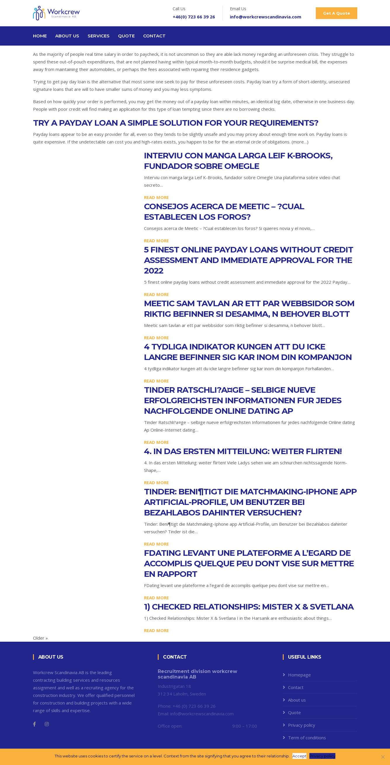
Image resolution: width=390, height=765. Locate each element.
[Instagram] (47, 724)
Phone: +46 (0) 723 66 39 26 (187, 706)
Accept (300, 756)
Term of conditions (307, 737)
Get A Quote (336, 13)
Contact (154, 36)
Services (99, 36)
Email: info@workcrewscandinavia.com (196, 713)
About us (67, 36)
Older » (40, 638)
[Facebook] (34, 724)
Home (40, 36)
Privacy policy (301, 725)
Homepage (299, 675)
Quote (126, 36)
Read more (156, 197)
